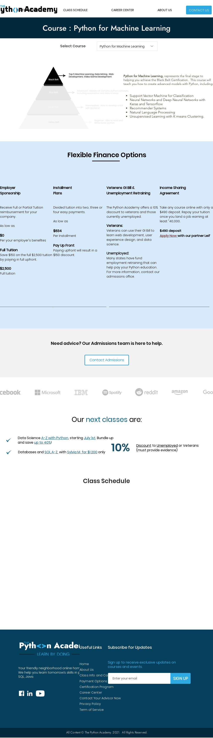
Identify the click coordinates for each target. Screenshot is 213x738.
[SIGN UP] (180, 678)
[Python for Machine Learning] (127, 46)
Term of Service (92, 710)
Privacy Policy (90, 704)
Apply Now (169, 235)
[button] (199, 10)
